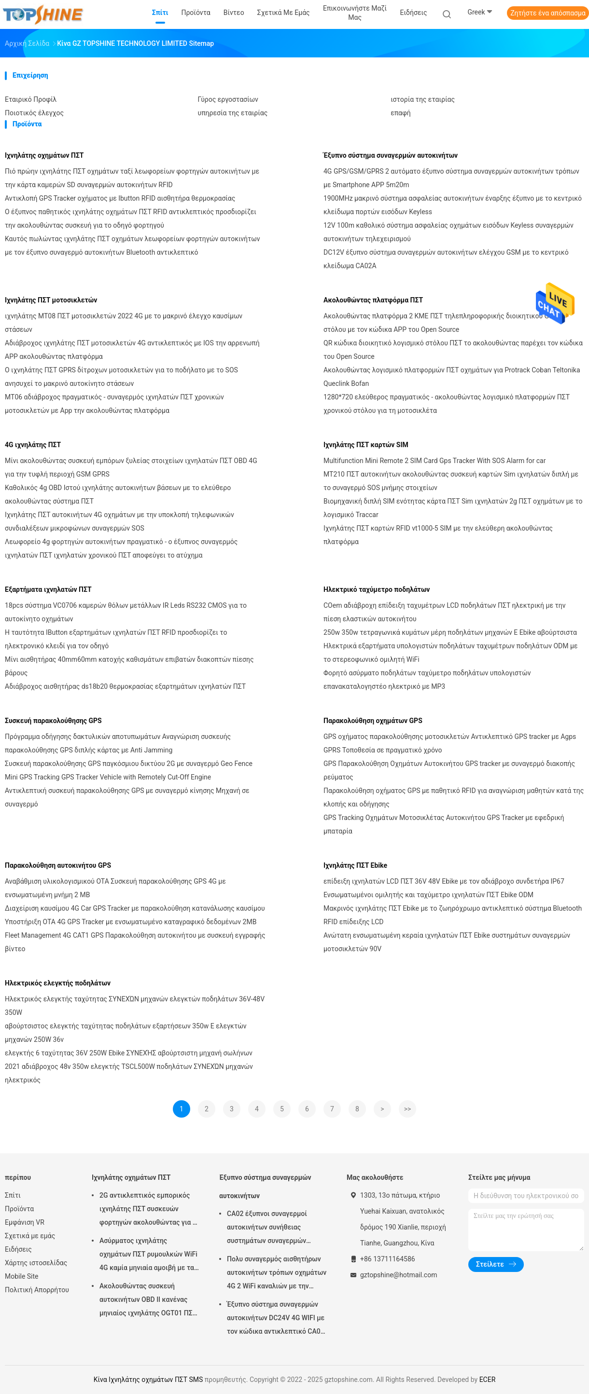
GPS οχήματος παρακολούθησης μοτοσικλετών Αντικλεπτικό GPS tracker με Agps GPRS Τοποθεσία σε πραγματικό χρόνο (449, 743)
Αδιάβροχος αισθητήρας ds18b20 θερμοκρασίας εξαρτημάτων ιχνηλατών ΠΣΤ (125, 686)
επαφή (401, 113)
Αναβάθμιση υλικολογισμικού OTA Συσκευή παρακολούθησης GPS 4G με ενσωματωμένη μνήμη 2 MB (115, 888)
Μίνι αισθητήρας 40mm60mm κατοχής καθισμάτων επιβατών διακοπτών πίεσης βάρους (129, 666)
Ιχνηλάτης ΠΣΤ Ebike (355, 865)
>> (407, 1109)
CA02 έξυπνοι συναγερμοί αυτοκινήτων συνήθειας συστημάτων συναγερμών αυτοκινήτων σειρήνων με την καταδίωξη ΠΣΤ (274, 1228)
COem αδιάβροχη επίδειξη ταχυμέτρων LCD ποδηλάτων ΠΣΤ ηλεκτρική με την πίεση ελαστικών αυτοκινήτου (444, 612)
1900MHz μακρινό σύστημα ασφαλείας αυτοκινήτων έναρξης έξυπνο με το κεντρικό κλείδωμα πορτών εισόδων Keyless (452, 205)
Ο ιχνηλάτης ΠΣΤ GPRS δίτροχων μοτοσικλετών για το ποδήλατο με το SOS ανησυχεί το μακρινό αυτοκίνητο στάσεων (121, 376)
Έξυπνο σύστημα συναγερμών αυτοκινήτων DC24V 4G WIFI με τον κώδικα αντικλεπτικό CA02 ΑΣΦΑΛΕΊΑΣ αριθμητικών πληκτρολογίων (275, 1319)
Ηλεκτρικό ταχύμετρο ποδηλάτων (376, 589)
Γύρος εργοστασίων (228, 99)
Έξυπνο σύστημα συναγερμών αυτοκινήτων (390, 155)
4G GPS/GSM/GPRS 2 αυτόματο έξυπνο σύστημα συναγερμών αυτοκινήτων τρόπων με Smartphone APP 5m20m (451, 178)
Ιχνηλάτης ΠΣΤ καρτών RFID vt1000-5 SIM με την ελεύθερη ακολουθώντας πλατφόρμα (438, 535)
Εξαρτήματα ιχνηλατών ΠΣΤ (48, 589)
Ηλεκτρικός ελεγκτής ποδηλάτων (58, 983)
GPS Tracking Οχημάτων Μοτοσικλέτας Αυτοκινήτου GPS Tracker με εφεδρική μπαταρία (443, 824)
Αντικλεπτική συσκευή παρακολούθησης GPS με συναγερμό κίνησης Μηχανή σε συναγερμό (127, 797)
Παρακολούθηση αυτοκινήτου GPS (58, 865)
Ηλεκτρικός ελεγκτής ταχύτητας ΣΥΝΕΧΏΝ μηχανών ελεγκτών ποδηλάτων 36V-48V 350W (135, 1005)
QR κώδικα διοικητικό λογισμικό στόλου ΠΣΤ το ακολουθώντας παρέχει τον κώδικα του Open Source (453, 349)
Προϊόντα (19, 1209)
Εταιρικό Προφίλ (30, 99)
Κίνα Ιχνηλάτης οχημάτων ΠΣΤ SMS (148, 1379)
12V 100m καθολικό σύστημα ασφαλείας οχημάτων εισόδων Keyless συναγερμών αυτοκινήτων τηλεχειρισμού (448, 232)
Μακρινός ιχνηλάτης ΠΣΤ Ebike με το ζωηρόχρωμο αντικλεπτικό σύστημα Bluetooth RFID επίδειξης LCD (452, 915)
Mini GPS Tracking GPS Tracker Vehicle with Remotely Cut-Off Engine (108, 777)
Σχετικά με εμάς (30, 1236)
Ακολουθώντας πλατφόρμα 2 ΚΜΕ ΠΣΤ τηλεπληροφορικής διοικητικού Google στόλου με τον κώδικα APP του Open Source (444, 322)
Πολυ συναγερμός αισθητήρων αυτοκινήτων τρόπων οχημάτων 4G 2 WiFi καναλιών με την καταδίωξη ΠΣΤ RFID (276, 1274)
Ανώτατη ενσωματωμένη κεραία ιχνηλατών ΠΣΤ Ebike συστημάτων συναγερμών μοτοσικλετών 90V (446, 942)
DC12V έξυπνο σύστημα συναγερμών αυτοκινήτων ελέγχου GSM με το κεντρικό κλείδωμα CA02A (446, 259)
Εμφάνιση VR (24, 1222)
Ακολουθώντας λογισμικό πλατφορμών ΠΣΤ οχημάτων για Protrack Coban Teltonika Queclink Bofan (451, 376)
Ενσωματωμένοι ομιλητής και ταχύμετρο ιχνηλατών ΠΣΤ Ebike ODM (428, 895)
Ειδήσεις (18, 1249)
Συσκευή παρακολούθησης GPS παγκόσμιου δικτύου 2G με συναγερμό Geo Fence (128, 763)
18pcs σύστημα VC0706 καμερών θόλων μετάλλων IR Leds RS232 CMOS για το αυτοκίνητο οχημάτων (126, 612)
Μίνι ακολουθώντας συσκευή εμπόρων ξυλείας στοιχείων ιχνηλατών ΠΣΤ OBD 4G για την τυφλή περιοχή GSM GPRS (131, 467)
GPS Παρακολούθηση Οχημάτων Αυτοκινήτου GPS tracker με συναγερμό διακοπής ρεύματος (449, 770)
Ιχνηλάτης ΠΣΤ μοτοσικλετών (51, 300)
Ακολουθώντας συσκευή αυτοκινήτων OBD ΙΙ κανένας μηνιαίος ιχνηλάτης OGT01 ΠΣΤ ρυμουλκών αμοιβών (147, 1301)
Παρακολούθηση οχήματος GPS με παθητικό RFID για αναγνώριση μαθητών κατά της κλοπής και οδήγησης (453, 797)
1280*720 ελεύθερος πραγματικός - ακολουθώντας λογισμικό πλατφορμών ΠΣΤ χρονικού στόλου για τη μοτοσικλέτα (446, 403)
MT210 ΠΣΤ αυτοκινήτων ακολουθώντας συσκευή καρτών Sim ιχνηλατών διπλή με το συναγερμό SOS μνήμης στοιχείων (450, 481)
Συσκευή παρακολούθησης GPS (53, 720)
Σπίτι (13, 1195)
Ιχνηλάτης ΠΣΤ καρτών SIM (365, 445)
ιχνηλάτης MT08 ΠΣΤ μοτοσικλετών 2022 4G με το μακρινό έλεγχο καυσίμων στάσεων (123, 322)
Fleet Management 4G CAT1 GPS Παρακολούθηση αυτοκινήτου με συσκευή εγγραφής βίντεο (135, 942)
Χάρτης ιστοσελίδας (36, 1263)
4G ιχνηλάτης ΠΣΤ (33, 445)
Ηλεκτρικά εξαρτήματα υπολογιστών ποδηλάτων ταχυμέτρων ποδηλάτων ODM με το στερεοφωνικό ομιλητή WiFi (450, 652)
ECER (487, 1379)
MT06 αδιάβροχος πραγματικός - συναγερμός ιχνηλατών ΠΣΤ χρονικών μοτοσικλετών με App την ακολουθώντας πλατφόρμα (114, 403)
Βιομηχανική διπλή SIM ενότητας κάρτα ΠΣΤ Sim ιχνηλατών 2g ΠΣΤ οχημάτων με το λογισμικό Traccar (453, 508)
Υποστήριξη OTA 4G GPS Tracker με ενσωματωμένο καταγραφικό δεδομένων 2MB (130, 922)
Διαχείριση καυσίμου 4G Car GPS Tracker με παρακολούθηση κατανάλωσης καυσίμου (135, 908)
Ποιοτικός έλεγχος (34, 113)
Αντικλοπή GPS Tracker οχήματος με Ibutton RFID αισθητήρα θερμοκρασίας (120, 198)
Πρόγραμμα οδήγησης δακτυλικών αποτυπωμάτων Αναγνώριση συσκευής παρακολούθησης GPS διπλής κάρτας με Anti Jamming (118, 743)
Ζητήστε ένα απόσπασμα (548, 13)
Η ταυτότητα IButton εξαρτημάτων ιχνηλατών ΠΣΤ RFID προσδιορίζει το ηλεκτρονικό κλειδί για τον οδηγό (116, 639)
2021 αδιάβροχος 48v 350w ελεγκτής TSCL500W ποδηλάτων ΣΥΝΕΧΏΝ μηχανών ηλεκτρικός (129, 1073)
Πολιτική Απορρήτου (37, 1290)
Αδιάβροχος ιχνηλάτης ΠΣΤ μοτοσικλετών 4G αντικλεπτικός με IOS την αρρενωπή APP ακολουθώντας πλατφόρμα (132, 349)
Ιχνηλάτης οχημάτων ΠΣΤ (44, 155)
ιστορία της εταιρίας (423, 99)
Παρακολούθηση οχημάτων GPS (372, 720)
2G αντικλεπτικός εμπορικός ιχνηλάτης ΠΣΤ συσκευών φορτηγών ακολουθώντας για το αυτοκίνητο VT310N (149, 1210)
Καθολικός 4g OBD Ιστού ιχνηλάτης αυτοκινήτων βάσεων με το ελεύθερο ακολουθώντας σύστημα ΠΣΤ (118, 494)
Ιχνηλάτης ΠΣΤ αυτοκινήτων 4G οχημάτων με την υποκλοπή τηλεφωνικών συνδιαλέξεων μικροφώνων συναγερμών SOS (119, 521)
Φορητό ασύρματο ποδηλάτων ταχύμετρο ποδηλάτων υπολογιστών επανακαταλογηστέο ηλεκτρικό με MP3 (427, 679)
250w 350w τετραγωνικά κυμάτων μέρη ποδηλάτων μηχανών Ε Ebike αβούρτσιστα (450, 632)
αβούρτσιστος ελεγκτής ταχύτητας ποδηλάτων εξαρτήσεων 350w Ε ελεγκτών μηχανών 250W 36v (126, 1032)
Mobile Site (22, 1276)
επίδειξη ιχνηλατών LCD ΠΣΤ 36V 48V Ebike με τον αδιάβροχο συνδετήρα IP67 (443, 881)
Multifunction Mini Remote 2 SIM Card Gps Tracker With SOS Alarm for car (434, 461)
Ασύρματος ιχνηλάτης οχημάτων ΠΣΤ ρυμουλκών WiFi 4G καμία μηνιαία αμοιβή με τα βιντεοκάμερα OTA (148, 1255)
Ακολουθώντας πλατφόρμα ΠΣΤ (373, 300)
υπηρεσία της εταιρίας (233, 113)
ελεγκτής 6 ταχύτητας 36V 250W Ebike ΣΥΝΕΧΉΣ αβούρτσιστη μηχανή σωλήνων (128, 1053)
